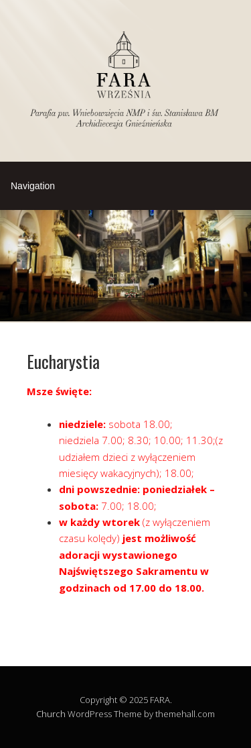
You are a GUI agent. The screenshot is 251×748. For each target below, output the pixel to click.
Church (51, 714)
